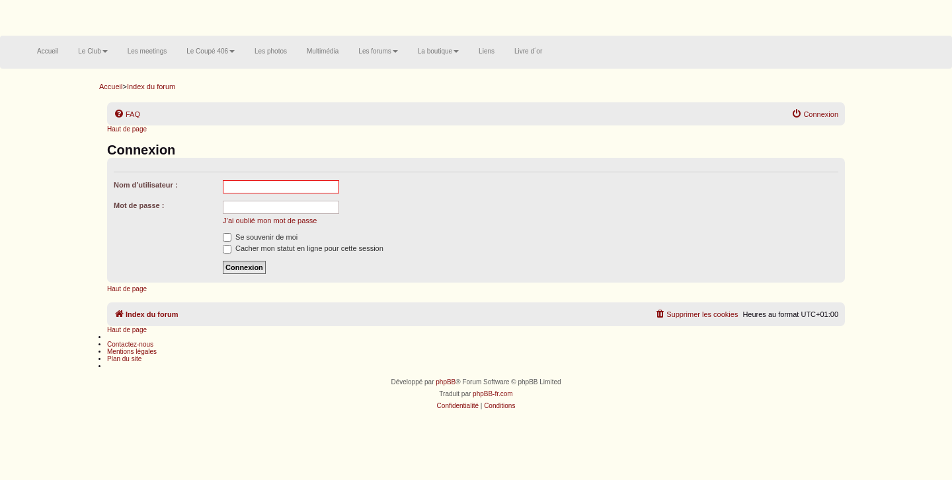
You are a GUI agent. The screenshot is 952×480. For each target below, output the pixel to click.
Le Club (92, 51)
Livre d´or (528, 51)
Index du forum (151, 86)
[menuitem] (127, 114)
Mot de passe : (139, 205)
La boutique (438, 51)
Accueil (47, 51)
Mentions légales (132, 351)
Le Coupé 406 (210, 51)
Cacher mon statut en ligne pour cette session (303, 248)
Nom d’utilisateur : (146, 185)
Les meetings (147, 51)
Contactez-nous (130, 344)
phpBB (446, 382)
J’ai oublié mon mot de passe (270, 220)
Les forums (377, 51)
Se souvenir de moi (260, 237)
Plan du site (124, 358)
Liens (487, 51)
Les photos (271, 51)
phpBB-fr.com (493, 393)
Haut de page (127, 129)
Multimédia (322, 51)
